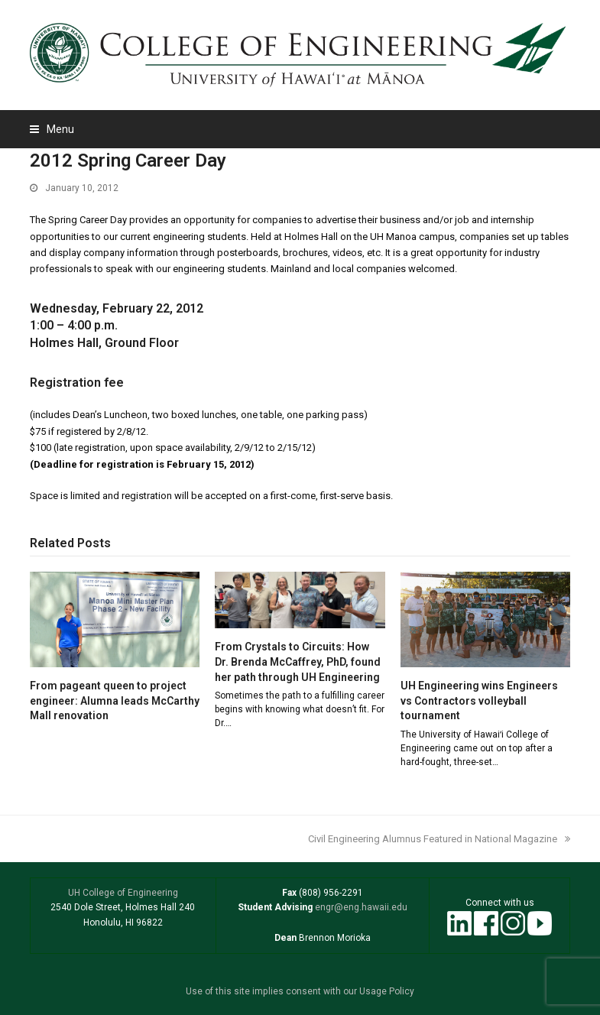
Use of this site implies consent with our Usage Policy (300, 991)
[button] (52, 129)
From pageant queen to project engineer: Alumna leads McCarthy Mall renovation (114, 700)
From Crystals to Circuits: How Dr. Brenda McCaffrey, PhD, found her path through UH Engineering (298, 661)
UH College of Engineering (123, 892)
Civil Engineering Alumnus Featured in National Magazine (439, 839)
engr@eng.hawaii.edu (360, 907)
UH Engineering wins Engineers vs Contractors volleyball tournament (479, 700)
